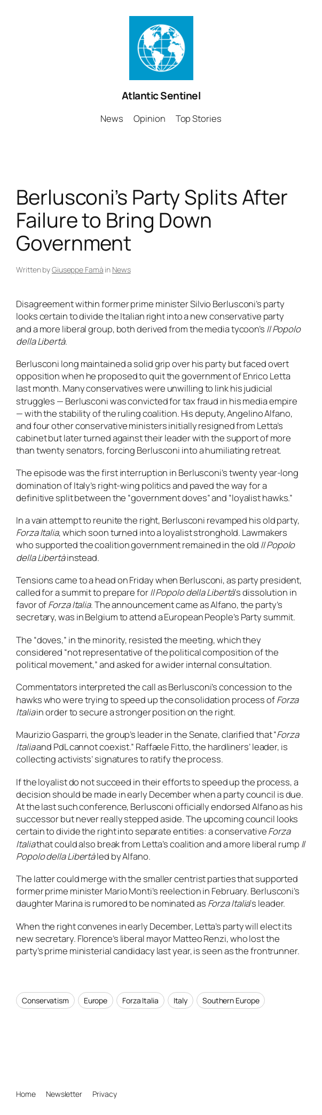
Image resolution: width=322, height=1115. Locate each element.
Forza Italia (140, 1000)
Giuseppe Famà (78, 269)
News (121, 269)
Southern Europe (231, 1000)
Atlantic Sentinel (161, 96)
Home (26, 1094)
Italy (181, 1000)
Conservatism (45, 1000)
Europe (95, 1000)
